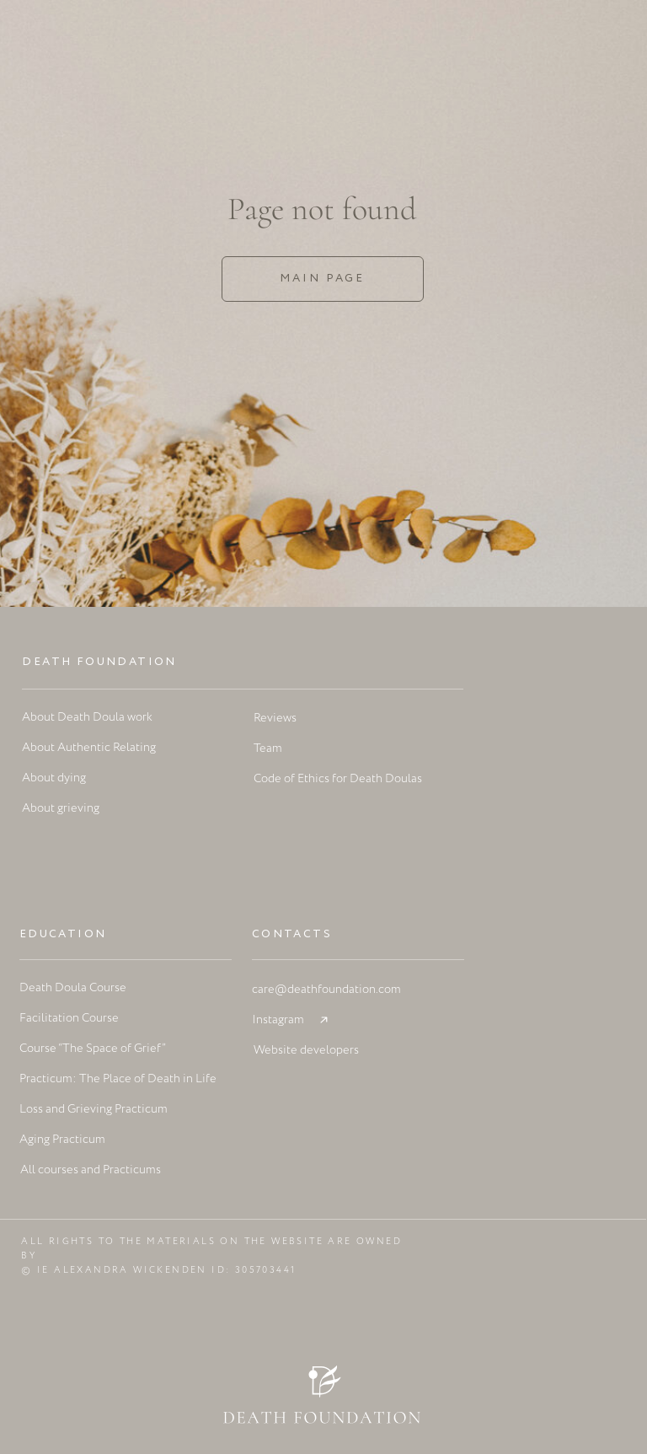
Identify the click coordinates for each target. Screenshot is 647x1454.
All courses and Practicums (90, 1170)
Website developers (306, 1050)
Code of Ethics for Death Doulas (338, 779)
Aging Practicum (62, 1139)
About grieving (60, 808)
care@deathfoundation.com (326, 989)
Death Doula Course (72, 988)
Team (268, 748)
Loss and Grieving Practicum (93, 1109)
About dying (54, 778)
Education (63, 934)
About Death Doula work (87, 717)
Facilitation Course (69, 1018)
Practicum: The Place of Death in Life (118, 1079)
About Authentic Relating (89, 747)
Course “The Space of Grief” (92, 1048)
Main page (322, 279)
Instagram (278, 1020)
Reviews (275, 718)
